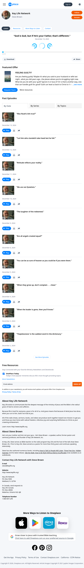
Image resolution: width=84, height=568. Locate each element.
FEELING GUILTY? (23, 72)
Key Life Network (21, 13)
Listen (6, 28)
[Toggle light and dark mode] (80, 4)
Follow (76, 13)
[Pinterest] (42, 547)
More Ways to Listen (32, 28)
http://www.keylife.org (19, 427)
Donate (77, 17)
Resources (16, 28)
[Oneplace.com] (13, 4)
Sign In (68, 4)
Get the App (8, 557)
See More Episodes (42, 357)
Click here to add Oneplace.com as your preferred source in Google (44, 538)
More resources (26, 90)
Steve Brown (17, 17)
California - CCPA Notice (70, 557)
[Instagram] (49, 547)
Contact (48, 28)
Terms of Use (33, 557)
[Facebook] (35, 547)
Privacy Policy (20, 557)
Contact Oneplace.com (50, 557)
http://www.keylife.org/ (10, 472)
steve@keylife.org (8, 466)
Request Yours (10, 90)
